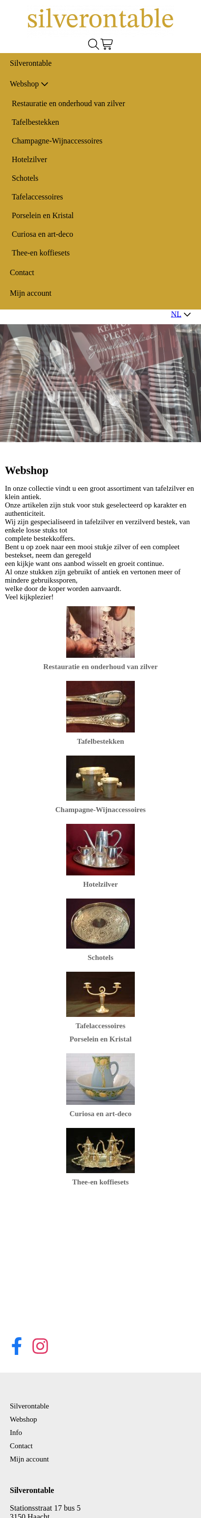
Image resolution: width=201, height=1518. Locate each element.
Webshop (29, 84)
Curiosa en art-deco (42, 234)
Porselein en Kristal (43, 215)
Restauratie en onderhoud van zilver (68, 103)
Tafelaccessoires (37, 197)
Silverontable (30, 63)
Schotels (25, 178)
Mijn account (30, 293)
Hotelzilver (29, 159)
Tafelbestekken (35, 122)
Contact (22, 272)
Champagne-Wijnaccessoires (57, 141)
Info (16, 1432)
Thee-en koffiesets (41, 253)
